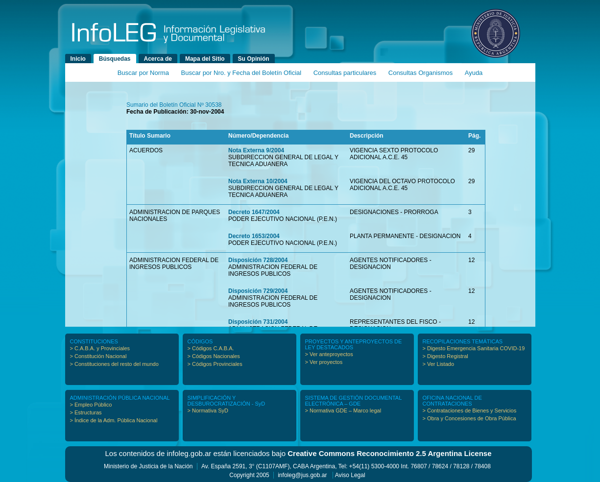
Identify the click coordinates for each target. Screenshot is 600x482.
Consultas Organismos (420, 72)
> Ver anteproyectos (329, 354)
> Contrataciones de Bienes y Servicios (470, 410)
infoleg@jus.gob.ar (302, 475)
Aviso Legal (350, 475)
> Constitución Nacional (98, 356)
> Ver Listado (439, 364)
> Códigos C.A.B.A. (211, 348)
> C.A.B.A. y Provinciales (100, 348)
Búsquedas (115, 58)
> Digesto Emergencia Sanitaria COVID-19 (474, 348)
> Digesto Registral (445, 356)
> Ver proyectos (324, 362)
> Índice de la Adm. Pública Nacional (114, 420)
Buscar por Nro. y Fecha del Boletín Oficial (241, 72)
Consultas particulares (345, 72)
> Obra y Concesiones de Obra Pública (469, 418)
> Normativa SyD (208, 410)
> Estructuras (86, 412)
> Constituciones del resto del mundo (114, 364)
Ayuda (474, 72)
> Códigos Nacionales (214, 356)
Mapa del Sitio (205, 58)
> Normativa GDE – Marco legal (343, 410)
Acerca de (158, 58)
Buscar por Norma (143, 72)
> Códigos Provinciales (215, 364)
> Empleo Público (91, 405)
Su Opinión (253, 58)
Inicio (78, 58)
